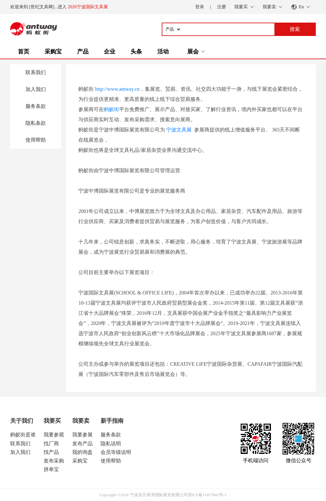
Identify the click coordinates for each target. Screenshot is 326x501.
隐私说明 (111, 443)
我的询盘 (82, 452)
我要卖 (80, 421)
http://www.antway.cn (117, 89)
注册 (221, 6)
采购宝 (53, 51)
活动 (163, 51)
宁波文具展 (179, 129)
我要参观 (54, 434)
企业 (109, 51)
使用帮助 (35, 140)
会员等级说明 (116, 452)
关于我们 (21, 421)
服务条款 (35, 106)
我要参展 (82, 434)
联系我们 (35, 72)
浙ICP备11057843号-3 (207, 494)
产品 (83, 51)
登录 (199, 6)
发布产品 (82, 443)
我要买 (52, 421)
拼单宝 (51, 469)
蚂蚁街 (111, 109)
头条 (136, 51)
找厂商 (51, 443)
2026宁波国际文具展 (88, 6)
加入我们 (35, 89)
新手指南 (112, 421)
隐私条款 (35, 123)
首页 (23, 51)
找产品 (51, 452)
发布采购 (54, 460)
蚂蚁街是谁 (23, 434)
